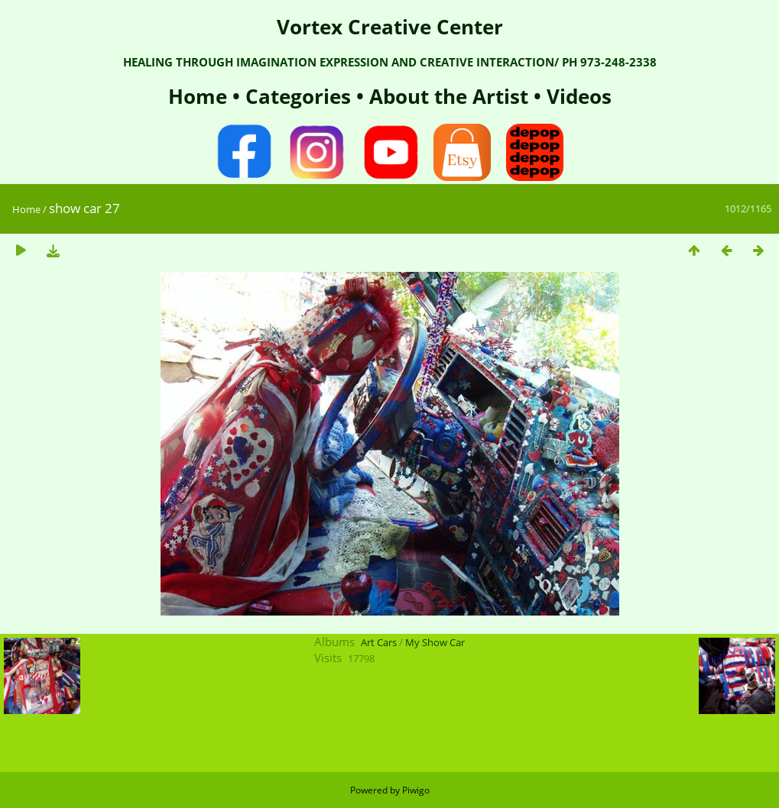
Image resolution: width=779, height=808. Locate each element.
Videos (576, 96)
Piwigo (416, 790)
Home (200, 96)
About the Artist (449, 96)
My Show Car (435, 642)
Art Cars (379, 642)
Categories (300, 96)
